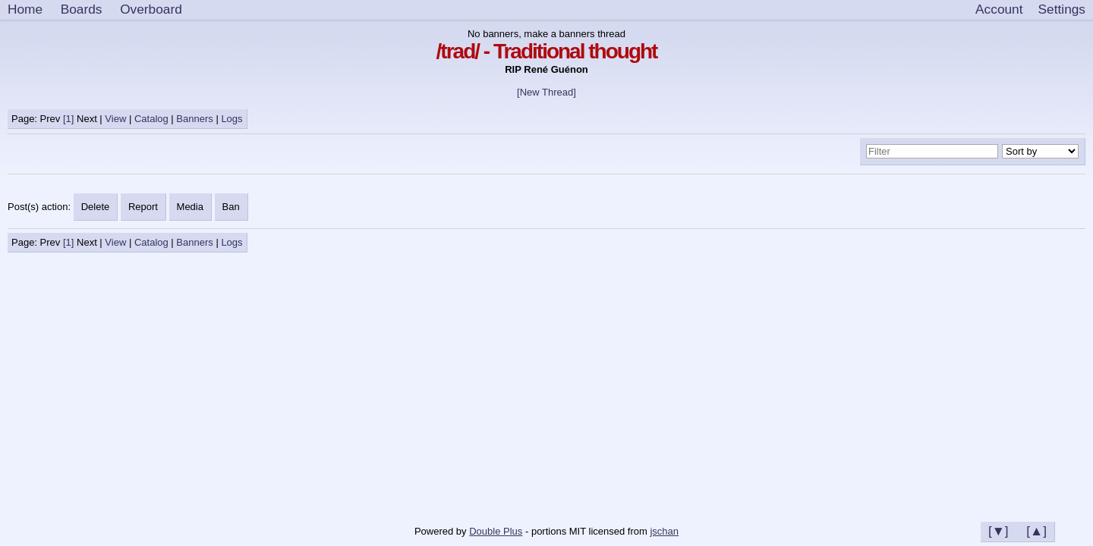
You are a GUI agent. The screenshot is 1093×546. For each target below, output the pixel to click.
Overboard (151, 9)
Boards (81, 9)
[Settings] (1062, 10)
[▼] (998, 530)
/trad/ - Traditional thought (546, 51)
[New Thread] (546, 92)
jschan (664, 531)
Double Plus (495, 531)
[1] (68, 118)
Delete (95, 206)
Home (25, 9)
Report (143, 206)
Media (190, 206)
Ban (231, 206)
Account (998, 9)
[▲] (1036, 530)
